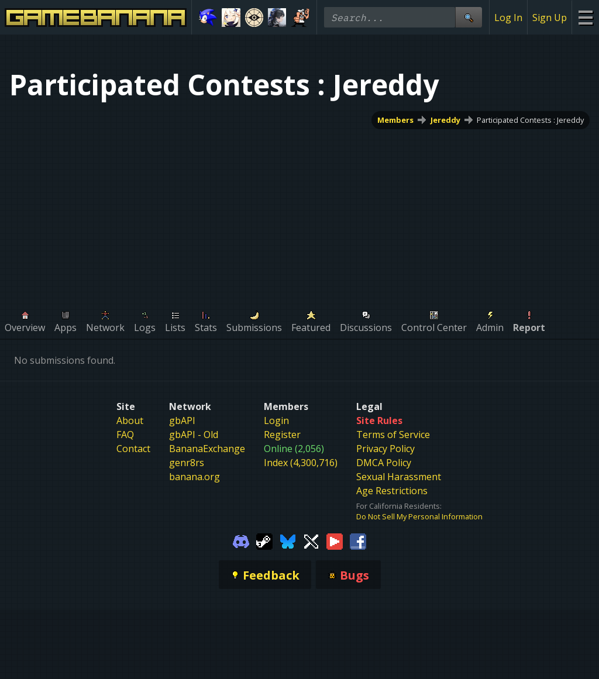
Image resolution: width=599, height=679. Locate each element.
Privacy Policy (385, 448)
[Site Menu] (585, 17)
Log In (508, 17)
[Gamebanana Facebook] (358, 540)
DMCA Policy (383, 462)
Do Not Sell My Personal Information (419, 516)
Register (282, 434)
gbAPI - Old (193, 434)
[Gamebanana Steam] (264, 540)
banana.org (194, 476)
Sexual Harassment (398, 476)
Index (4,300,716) (301, 462)
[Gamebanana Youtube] (334, 540)
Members (395, 120)
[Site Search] (468, 17)
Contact (133, 448)
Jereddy (445, 120)
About (129, 420)
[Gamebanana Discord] (241, 540)
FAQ (125, 434)
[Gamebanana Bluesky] (287, 540)
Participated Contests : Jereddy (530, 120)
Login (276, 420)
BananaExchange (207, 448)
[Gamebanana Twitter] (311, 540)
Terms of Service (393, 434)
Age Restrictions (392, 490)
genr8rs (186, 462)
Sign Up (549, 17)
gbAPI (182, 420)
